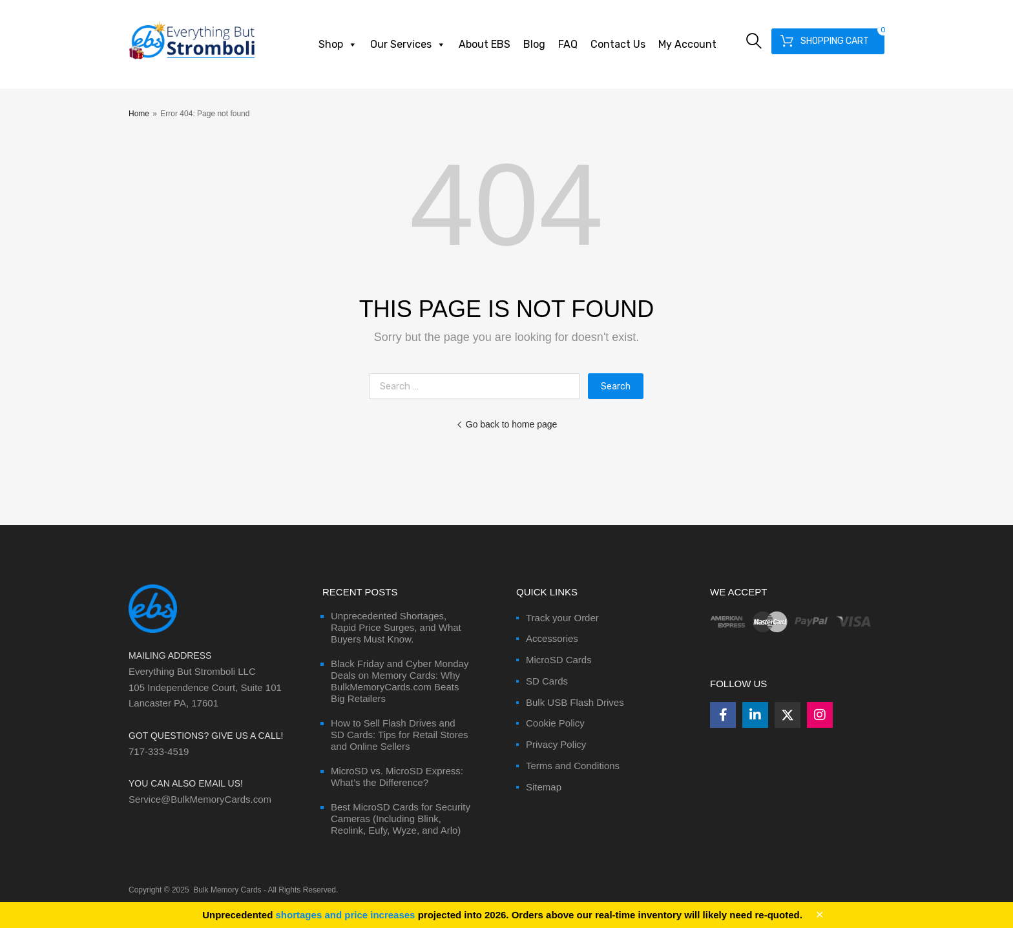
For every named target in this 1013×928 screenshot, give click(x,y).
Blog (534, 44)
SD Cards (547, 680)
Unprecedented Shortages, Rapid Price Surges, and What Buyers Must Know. (396, 627)
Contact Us (617, 44)
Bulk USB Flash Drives (575, 702)
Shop (338, 44)
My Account (687, 44)
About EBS (484, 44)
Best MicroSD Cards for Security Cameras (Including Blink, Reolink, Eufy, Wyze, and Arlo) (400, 818)
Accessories (552, 638)
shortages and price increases (345, 914)
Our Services (408, 44)
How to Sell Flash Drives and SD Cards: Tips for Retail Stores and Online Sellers (399, 734)
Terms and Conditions (573, 765)
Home (139, 113)
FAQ (568, 44)
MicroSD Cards (559, 659)
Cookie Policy (555, 722)
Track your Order (562, 617)
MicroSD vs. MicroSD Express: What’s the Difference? (397, 776)
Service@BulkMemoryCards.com (200, 799)
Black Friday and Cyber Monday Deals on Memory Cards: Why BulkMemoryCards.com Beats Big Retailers (399, 681)
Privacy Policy (556, 744)
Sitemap (543, 786)
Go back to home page (507, 424)
